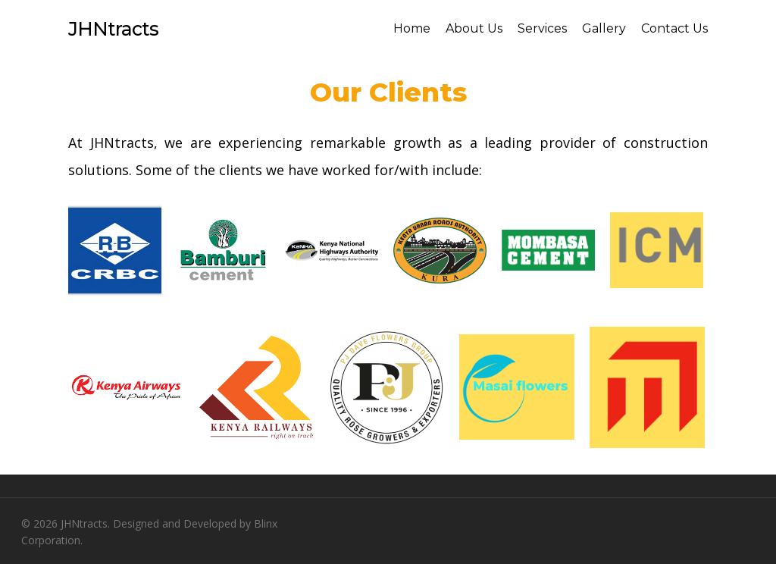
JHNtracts (113, 28)
